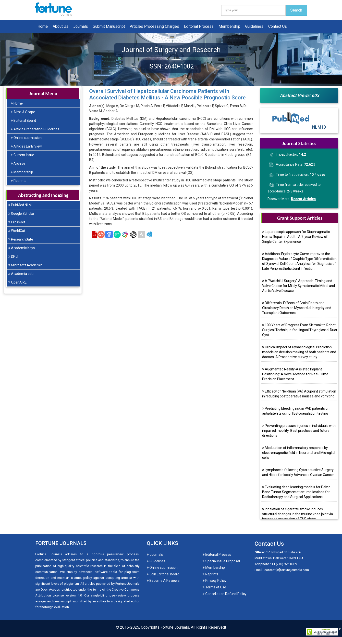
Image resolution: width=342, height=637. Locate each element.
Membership (229, 26)
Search (296, 10)
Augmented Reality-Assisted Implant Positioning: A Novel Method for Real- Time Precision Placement (295, 374)
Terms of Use (214, 587)
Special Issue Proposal (221, 561)
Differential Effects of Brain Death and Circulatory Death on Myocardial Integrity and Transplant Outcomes (296, 308)
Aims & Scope (23, 112)
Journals (80, 26)
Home (42, 26)
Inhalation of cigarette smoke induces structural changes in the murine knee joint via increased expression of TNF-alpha (297, 514)
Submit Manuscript (109, 26)
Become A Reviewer (164, 581)
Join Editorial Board (163, 574)
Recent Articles (303, 199)
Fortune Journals (174, 627)
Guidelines (254, 26)
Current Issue (22, 155)
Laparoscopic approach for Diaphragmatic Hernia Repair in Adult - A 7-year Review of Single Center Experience (296, 237)
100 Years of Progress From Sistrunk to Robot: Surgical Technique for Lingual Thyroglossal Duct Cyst (299, 330)
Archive (18, 163)
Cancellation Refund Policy (224, 594)
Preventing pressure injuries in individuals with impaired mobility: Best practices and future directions (299, 430)
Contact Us (277, 26)
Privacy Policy (214, 581)
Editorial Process (199, 26)
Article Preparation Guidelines (35, 129)
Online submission (26, 138)
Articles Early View (26, 146)
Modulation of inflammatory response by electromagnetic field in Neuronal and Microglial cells (298, 453)
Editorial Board (23, 120)
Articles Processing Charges (154, 26)
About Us (60, 26)
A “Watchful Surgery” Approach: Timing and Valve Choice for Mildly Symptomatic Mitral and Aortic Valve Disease (298, 286)
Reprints (18, 181)
